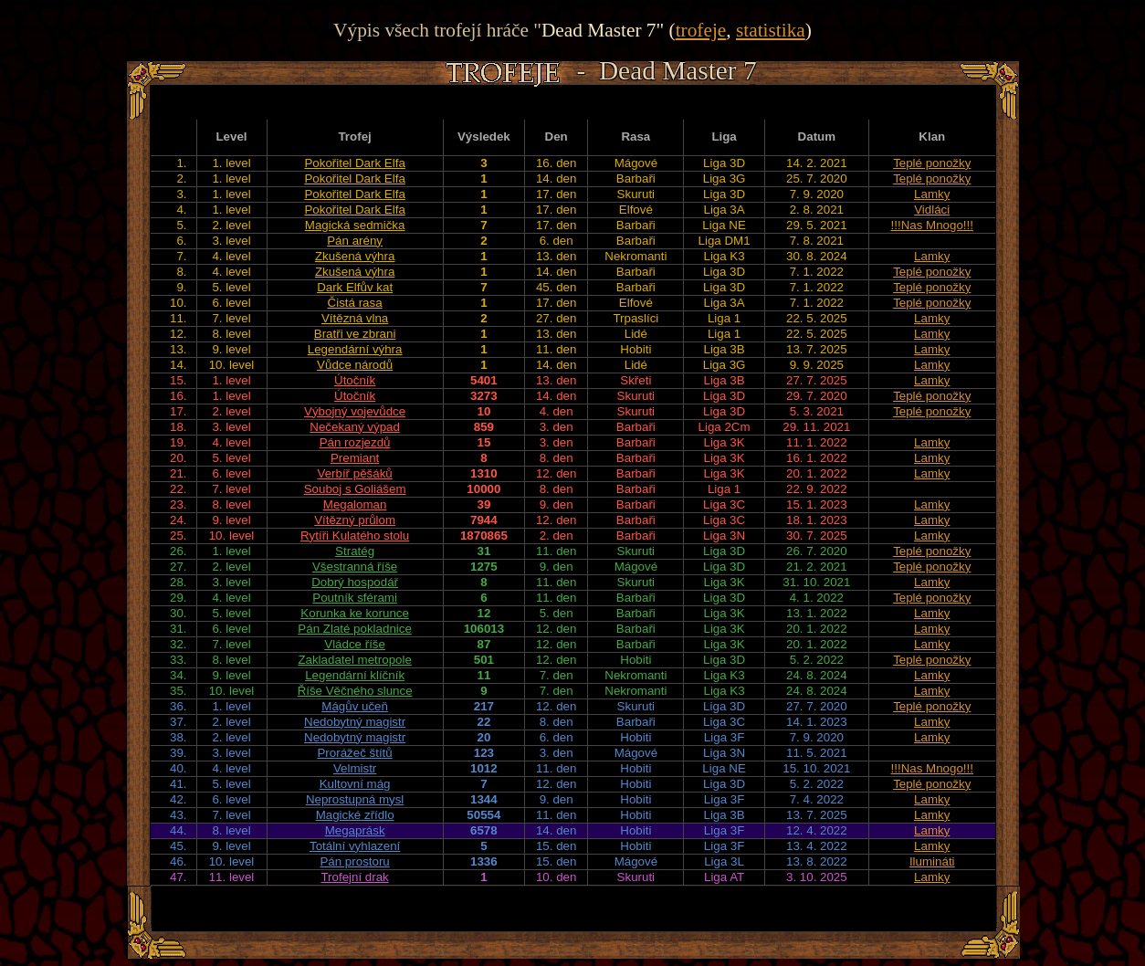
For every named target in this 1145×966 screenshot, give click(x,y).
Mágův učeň (354, 706)
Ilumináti (932, 861)
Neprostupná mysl (355, 799)
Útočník (354, 380)
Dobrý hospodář (354, 582)
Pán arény (355, 240)
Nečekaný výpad (355, 427)
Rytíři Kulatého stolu (354, 535)
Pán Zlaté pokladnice (354, 628)
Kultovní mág (355, 784)
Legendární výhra (355, 349)
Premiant (355, 458)
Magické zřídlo (355, 815)
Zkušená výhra (354, 256)
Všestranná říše (354, 566)
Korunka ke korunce (354, 613)
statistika (770, 30)
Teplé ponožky (932, 163)
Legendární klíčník (354, 675)
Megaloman (355, 504)
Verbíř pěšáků (354, 473)
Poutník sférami (354, 597)
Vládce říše (354, 644)
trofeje (701, 30)
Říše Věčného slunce (355, 691)
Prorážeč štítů (354, 753)
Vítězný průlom (354, 520)
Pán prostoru (354, 861)
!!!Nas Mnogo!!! (932, 225)
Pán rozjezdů (355, 442)
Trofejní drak (354, 877)
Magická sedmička (355, 225)
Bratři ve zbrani (355, 334)
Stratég (354, 551)
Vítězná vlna (354, 318)
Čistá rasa (355, 303)
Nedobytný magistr (354, 722)
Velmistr (354, 768)
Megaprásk (355, 830)
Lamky (932, 194)
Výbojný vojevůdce (354, 411)
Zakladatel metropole (354, 660)
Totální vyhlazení (355, 846)
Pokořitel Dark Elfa (354, 163)
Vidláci (932, 209)
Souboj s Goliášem (355, 489)
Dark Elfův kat (355, 287)
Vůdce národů (355, 365)
